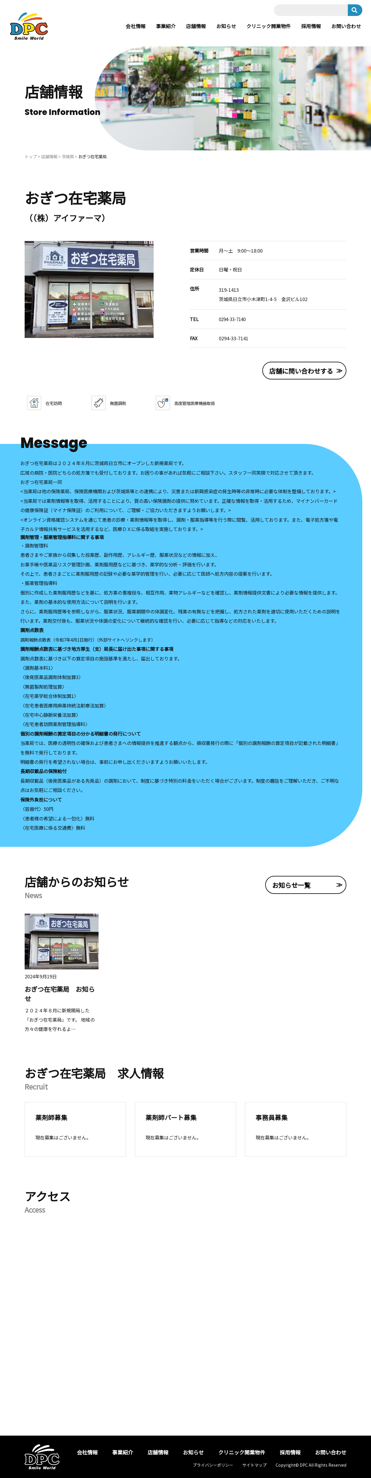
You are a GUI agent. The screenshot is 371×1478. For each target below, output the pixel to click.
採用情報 (308, 26)
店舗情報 (188, 26)
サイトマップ (254, 1465)
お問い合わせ (345, 26)
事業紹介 (157, 26)
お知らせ (220, 26)
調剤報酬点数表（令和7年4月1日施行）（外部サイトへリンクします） (92, 639)
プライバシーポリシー (213, 1465)
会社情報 (126, 26)
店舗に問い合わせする (301, 370)
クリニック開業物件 (264, 26)
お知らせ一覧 (291, 885)
